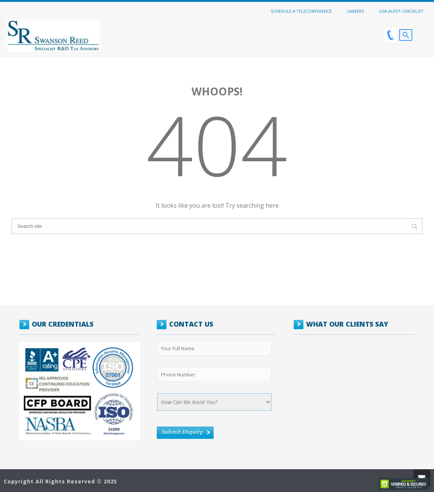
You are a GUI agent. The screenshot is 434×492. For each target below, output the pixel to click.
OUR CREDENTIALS (63, 324)
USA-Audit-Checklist (401, 10)
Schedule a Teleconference (301, 10)
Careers (355, 10)
